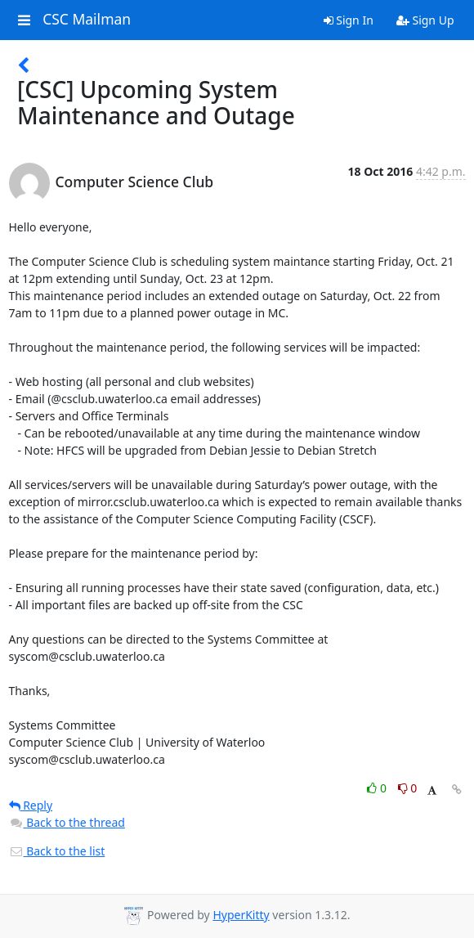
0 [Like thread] (378, 788)
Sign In (348, 20)
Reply (31, 805)
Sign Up (425, 20)
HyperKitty (240, 914)
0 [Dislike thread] (408, 788)
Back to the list (57, 851)
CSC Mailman (86, 19)
